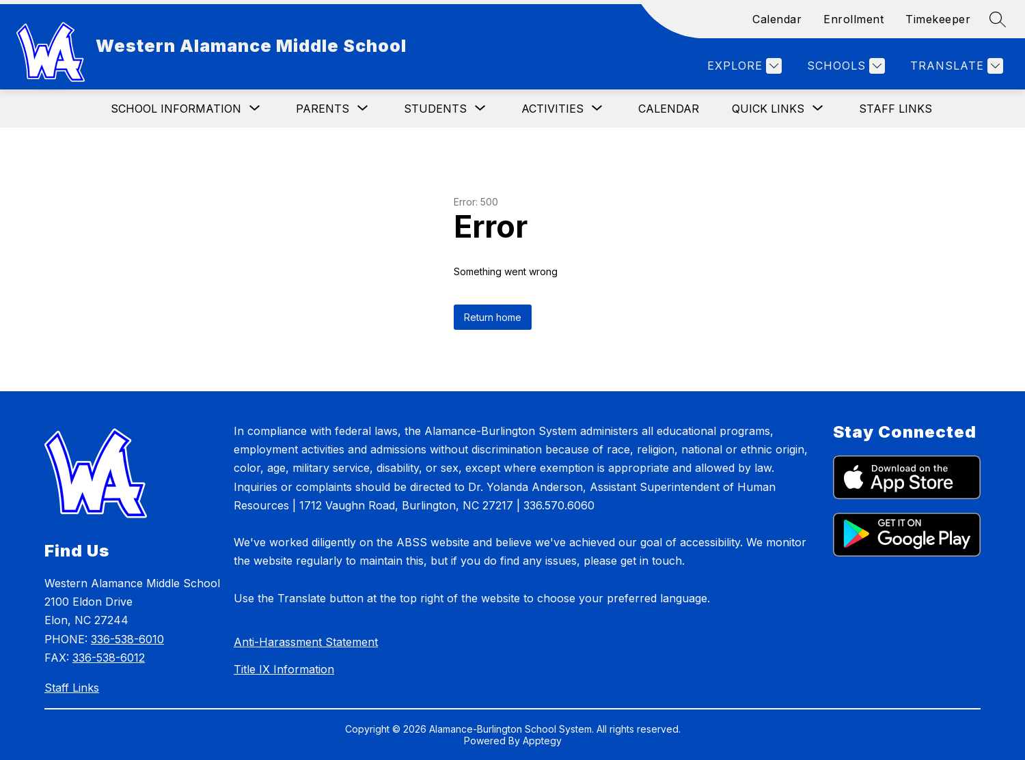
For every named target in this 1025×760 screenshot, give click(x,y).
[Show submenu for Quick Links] (768, 108)
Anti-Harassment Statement (306, 642)
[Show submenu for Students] (435, 108)
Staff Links (895, 108)
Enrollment (853, 19)
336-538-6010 (127, 639)
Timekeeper (937, 19)
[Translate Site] (955, 65)
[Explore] (743, 65)
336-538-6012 (108, 657)
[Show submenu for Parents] (322, 108)
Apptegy (542, 740)
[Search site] (997, 19)
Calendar (777, 19)
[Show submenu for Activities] (552, 108)
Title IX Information (284, 669)
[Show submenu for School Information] (176, 108)
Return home (492, 317)
